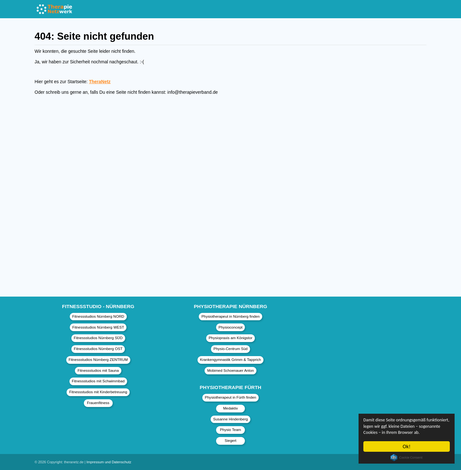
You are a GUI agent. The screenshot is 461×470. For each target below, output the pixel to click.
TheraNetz (100, 81)
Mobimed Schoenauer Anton (230, 370)
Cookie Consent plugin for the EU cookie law (407, 457)
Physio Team (230, 430)
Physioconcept (230, 327)
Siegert (231, 440)
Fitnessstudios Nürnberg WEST (98, 327)
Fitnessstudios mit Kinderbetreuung (98, 392)
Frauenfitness (98, 403)
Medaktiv (230, 408)
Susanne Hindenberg (230, 419)
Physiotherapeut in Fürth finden (230, 397)
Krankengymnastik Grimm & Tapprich (230, 360)
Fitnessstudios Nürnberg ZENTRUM (98, 360)
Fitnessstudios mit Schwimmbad (98, 381)
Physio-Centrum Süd (231, 349)
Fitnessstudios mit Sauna (98, 370)
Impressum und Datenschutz (108, 462)
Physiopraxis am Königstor (231, 338)
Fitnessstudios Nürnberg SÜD (98, 338)
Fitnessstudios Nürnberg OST (98, 349)
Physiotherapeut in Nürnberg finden (230, 316)
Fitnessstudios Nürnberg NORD (98, 316)
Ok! (407, 446)
